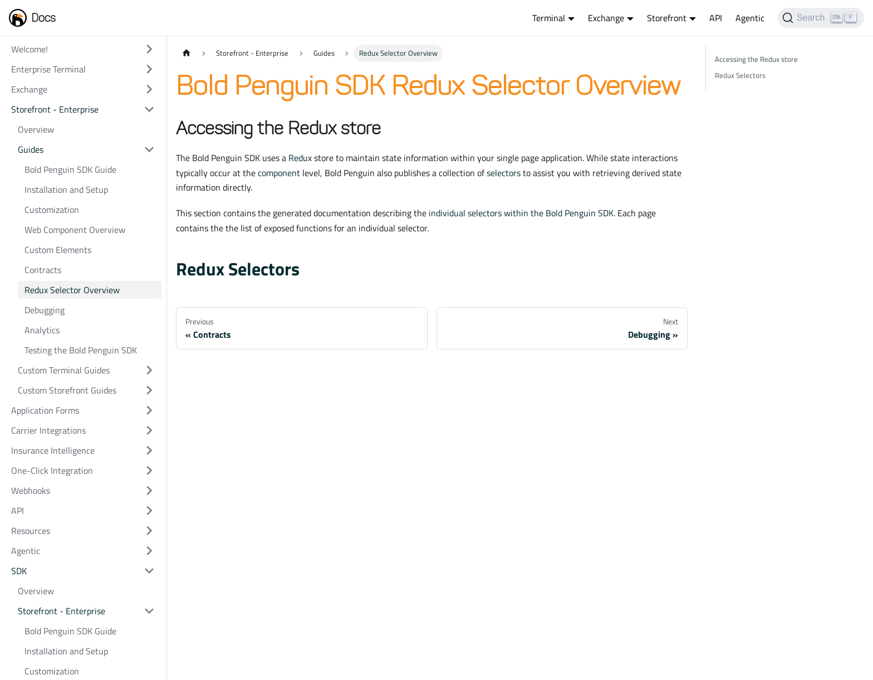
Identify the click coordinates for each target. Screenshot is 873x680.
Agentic (749, 18)
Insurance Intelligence (53, 450)
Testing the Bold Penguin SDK (80, 350)
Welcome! (29, 49)
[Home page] (186, 53)
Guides (30, 149)
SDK (19, 570)
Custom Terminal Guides (64, 370)
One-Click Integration (52, 470)
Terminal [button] (548, 18)
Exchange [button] (606, 18)
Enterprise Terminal (48, 69)
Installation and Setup (66, 189)
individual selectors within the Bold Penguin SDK (521, 213)
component (279, 172)
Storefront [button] (666, 18)
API (715, 18)
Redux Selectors (238, 268)
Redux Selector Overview (72, 290)
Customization (51, 209)
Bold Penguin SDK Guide (70, 169)
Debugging (44, 310)
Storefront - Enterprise (55, 109)
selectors (504, 172)
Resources (30, 530)
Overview (36, 129)
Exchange (29, 89)
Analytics (42, 330)
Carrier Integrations (48, 430)
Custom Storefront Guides (67, 390)
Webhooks (30, 490)
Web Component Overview (74, 229)
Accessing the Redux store (756, 59)
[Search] (821, 18)
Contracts (42, 269)
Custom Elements (57, 249)
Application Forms (45, 410)
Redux (300, 157)
